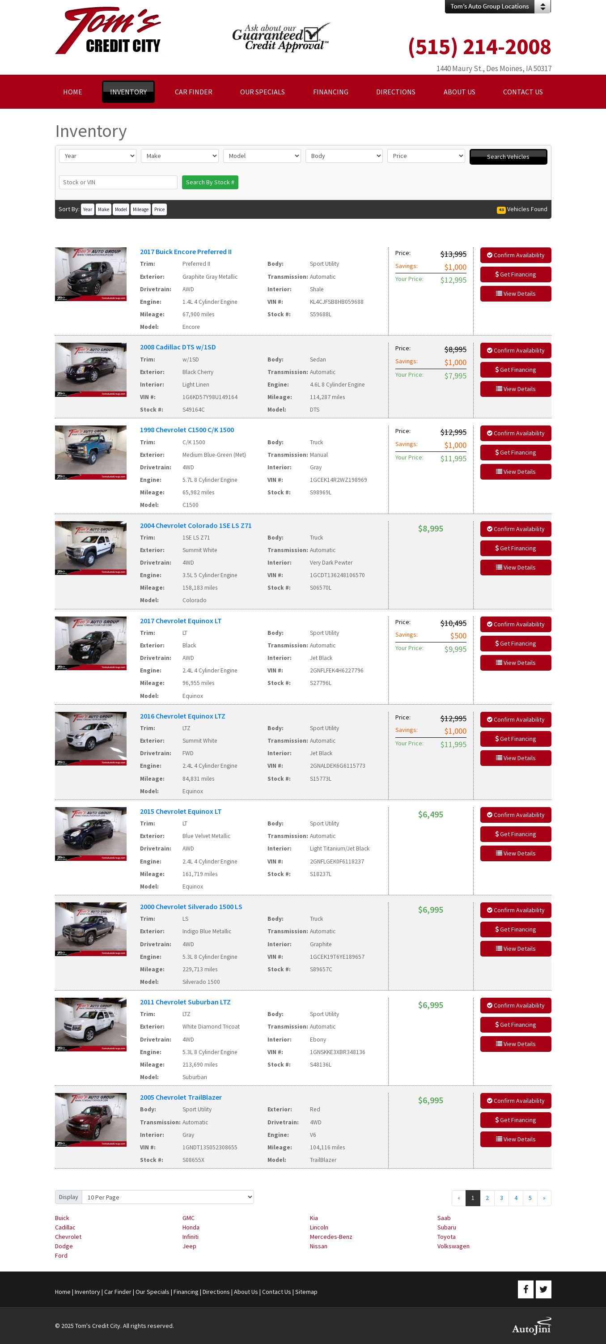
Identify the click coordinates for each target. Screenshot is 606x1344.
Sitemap (306, 1292)
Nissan (318, 1246)
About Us (246, 1292)
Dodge (64, 1246)
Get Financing (515, 274)
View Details (516, 293)
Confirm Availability (516, 255)
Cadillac (65, 1227)
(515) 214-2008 (479, 46)
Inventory (87, 1292)
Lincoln (319, 1227)
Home (63, 1292)
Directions (216, 1292)
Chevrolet (68, 1237)
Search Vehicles (508, 157)
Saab (444, 1218)
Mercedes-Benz (331, 1237)
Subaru (446, 1227)
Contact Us (276, 1292)
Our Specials (153, 1292)
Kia (314, 1218)
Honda (190, 1227)
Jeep (189, 1246)
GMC (188, 1218)
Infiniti (190, 1237)
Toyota (446, 1237)
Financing (186, 1292)
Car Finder (117, 1292)
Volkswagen (453, 1246)
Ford (61, 1255)
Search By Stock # (210, 182)
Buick (62, 1218)
